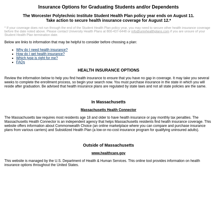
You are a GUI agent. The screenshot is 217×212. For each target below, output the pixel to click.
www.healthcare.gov (109, 153)
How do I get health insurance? (40, 54)
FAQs (20, 62)
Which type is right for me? (37, 58)
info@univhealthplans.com (150, 31)
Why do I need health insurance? (42, 50)
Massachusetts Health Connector (108, 110)
